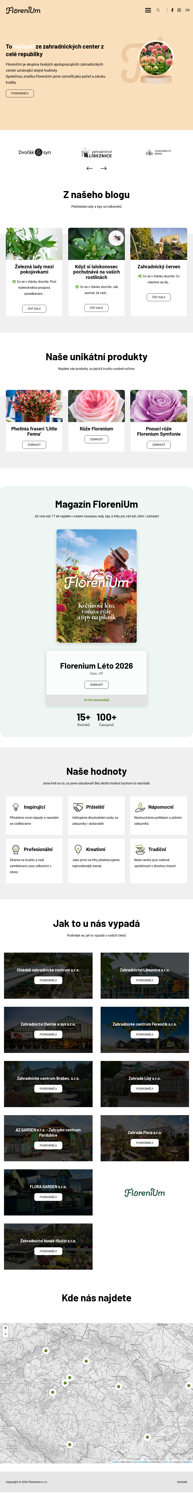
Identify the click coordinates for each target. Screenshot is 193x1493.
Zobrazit (34, 444)
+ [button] (5, 1329)
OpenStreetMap (141, 1462)
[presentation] (90, 168)
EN (188, 10)
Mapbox (188, 1462)
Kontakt (182, 1482)
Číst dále (34, 308)
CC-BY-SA (167, 1462)
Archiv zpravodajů (96, 700)
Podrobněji (19, 93)
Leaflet (115, 1462)
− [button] (5, 1335)
